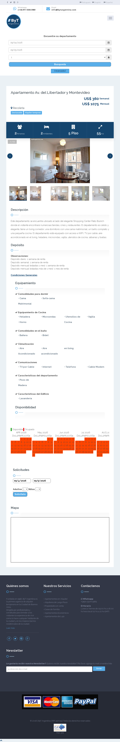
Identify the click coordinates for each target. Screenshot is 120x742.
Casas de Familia (52, 609)
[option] (60, 160)
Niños (32, 489)
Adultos (17, 489)
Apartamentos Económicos (57, 613)
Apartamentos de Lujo (54, 616)
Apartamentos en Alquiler (56, 599)
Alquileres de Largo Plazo (56, 602)
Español (108, 2)
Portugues (85, 2)
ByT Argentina (44, 721)
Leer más (10, 628)
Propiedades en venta (54, 606)
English (96, 2)
